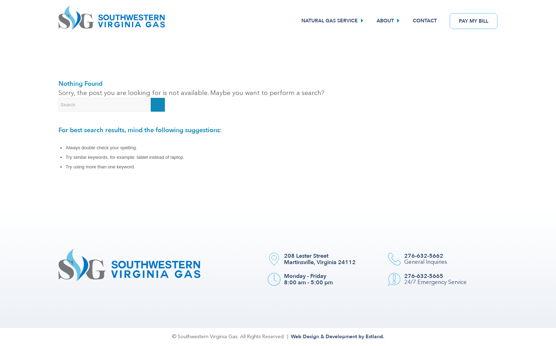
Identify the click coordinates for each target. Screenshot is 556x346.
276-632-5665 (423, 276)
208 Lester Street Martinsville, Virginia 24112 (320, 259)
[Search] (112, 105)
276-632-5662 (423, 256)
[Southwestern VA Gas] (112, 21)
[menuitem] (333, 21)
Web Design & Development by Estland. (337, 336)
